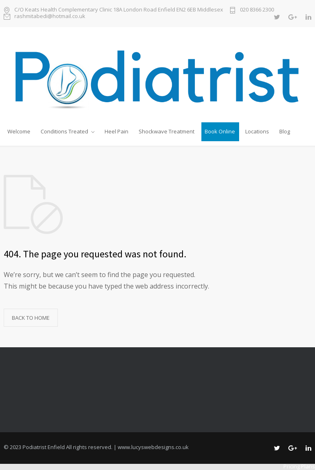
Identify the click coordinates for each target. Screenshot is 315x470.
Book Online (220, 131)
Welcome (18, 131)
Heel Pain (116, 131)
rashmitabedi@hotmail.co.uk (49, 17)
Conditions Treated (64, 131)
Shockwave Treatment (166, 131)
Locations (257, 131)
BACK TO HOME (31, 317)
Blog (284, 131)
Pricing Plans (299, 466)
